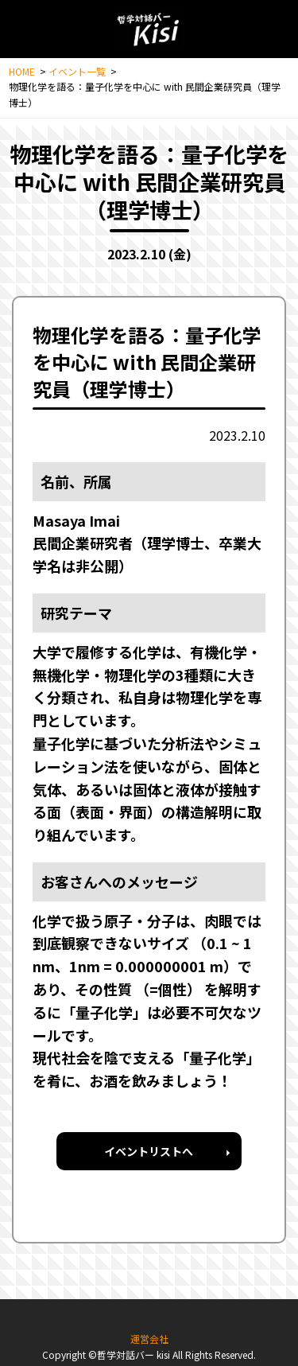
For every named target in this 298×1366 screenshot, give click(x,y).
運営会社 (149, 1338)
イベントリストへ (148, 1151)
